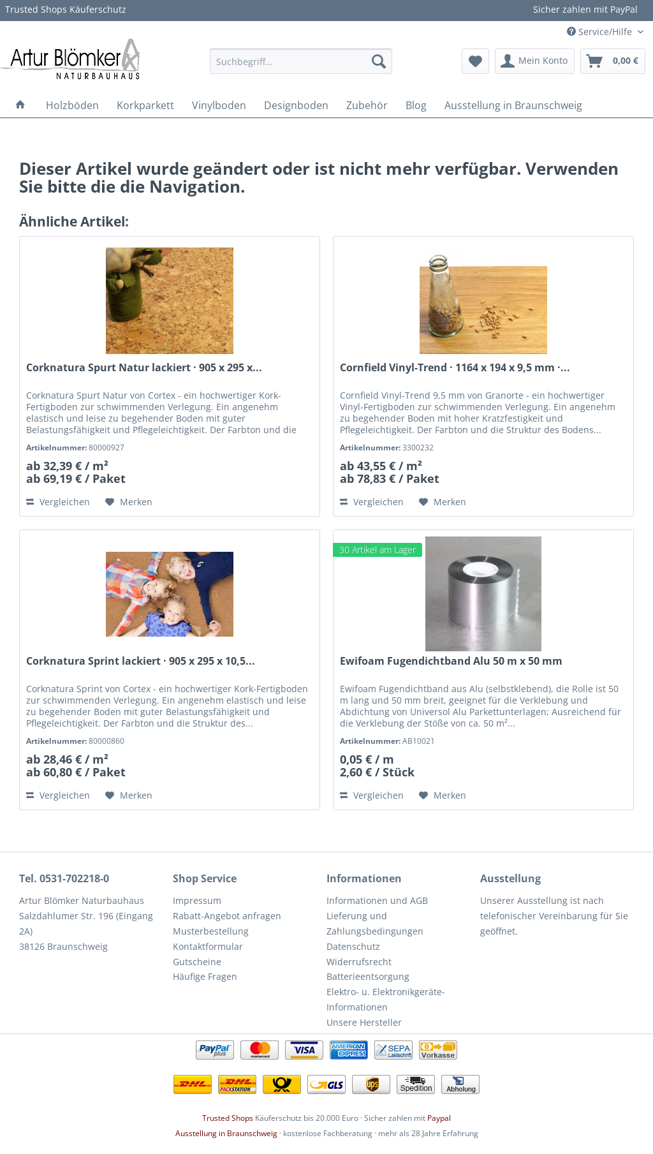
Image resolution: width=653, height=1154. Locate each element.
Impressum (197, 900)
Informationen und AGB (377, 900)
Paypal (439, 1118)
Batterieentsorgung (367, 976)
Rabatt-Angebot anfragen (227, 916)
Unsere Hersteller (364, 1022)
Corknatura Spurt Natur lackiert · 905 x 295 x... (144, 367)
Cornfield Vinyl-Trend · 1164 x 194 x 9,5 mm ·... (455, 367)
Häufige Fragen (205, 976)
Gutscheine (197, 962)
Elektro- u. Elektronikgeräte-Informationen (385, 999)
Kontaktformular (208, 946)
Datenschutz (353, 946)
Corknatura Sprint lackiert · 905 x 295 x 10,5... (140, 661)
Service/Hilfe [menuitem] (601, 32)
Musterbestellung (211, 931)
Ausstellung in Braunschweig (226, 1133)
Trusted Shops (227, 1118)
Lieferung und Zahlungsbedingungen (374, 923)
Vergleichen (58, 502)
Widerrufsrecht (359, 962)
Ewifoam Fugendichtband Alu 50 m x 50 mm (451, 661)
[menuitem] (301, 61)
